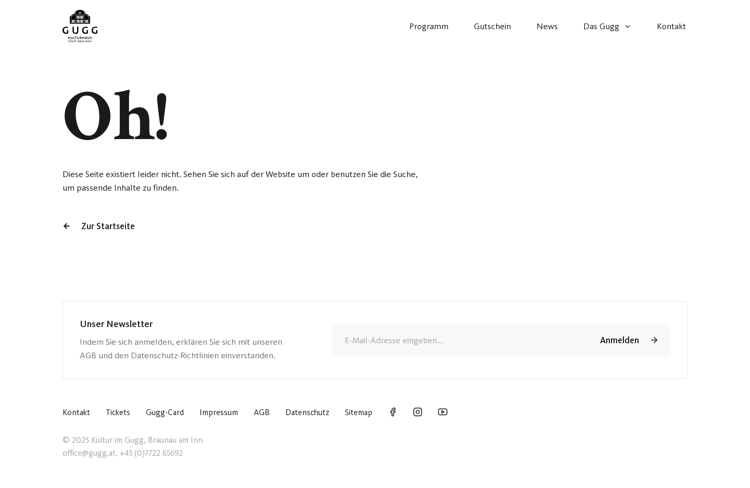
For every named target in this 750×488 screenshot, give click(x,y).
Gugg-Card (165, 412)
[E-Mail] (458, 340)
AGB (262, 412)
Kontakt (76, 412)
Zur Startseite (99, 226)
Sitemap (358, 412)
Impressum (218, 412)
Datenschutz (307, 412)
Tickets (118, 412)
